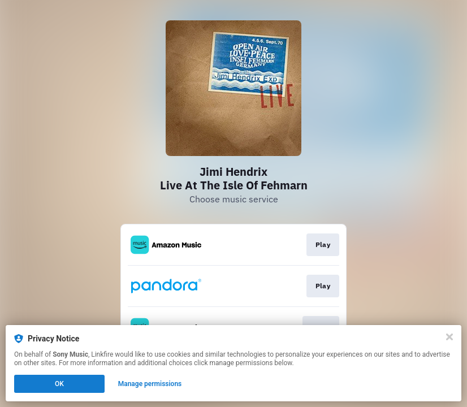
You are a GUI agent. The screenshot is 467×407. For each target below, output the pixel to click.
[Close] (449, 337)
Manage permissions (150, 384)
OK (59, 384)
